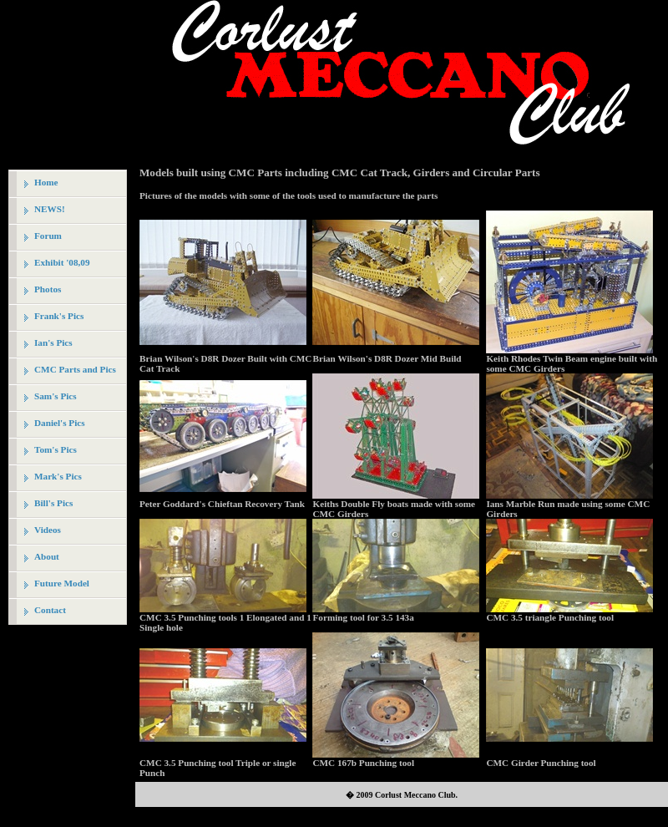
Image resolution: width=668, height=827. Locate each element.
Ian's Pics (53, 342)
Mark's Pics (58, 476)
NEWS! (49, 209)
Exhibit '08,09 (62, 262)
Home (46, 182)
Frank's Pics (59, 316)
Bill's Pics (53, 503)
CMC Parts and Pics (75, 369)
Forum (48, 236)
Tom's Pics (55, 449)
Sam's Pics (55, 396)
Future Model (61, 583)
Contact (50, 610)
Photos (47, 289)
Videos (47, 530)
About (46, 556)
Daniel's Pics (59, 423)
